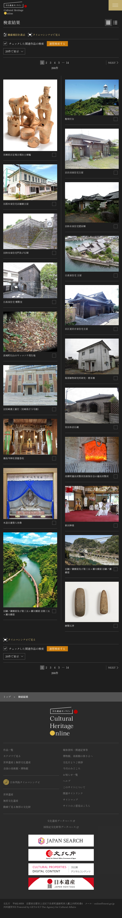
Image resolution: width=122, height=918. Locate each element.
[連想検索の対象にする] (54, 155)
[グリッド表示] (108, 22)
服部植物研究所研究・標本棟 (80, 377)
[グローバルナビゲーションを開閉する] (115, 5)
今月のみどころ (71, 768)
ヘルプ (66, 781)
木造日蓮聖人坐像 (12, 522)
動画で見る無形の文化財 (17, 807)
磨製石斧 (69, 625)
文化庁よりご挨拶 (73, 762)
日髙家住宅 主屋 (73, 275)
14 (67, 62)
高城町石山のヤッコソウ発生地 (19, 355)
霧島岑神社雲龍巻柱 (13, 458)
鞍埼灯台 (69, 118)
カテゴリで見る (12, 756)
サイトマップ (70, 799)
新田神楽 (69, 525)
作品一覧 (8, 750)
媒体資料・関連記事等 (75, 750)
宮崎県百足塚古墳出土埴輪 (17, 154)
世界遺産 (8, 794)
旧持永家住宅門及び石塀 (16, 252)
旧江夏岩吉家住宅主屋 (76, 328)
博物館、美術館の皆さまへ (78, 756)
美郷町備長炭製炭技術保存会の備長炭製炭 (87, 476)
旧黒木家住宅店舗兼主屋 (16, 203)
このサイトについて (74, 787)
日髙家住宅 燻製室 (12, 301)
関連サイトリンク (73, 793)
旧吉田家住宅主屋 (74, 172)
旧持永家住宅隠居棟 (75, 226)
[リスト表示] (115, 22)
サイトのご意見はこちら (76, 806)
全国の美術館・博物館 (15, 768)
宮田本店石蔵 (72, 427)
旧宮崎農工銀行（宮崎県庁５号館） (21, 409)
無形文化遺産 (10, 801)
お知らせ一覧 (70, 775)
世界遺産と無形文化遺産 (17, 762)
